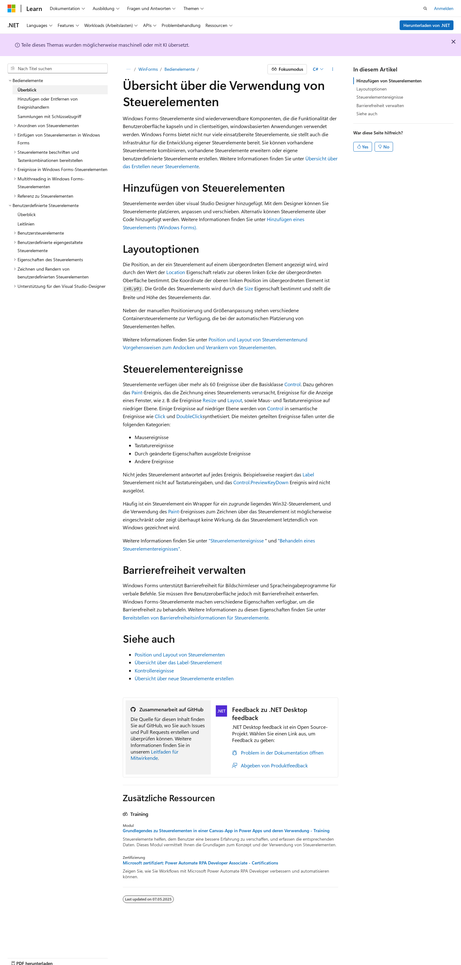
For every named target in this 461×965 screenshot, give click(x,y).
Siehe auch (366, 114)
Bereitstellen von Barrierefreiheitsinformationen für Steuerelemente (195, 617)
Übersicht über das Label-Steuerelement (178, 662)
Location (175, 272)
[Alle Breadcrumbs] (128, 69)
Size (248, 288)
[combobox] (58, 69)
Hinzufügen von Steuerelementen (389, 81)
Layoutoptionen (371, 89)
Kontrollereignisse (154, 670)
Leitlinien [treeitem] (26, 224)
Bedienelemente (179, 69)
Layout (234, 400)
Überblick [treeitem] (27, 90)
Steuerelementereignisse (379, 97)
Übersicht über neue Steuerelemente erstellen (184, 678)
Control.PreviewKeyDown (260, 482)
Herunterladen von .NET (426, 25)
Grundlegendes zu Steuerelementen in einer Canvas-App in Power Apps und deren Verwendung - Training (226, 830)
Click (160, 416)
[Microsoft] (12, 8)
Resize (209, 400)
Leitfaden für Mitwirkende (155, 754)
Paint (137, 392)
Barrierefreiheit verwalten (380, 105)
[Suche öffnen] (425, 8)
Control (292, 384)
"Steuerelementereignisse (236, 540)
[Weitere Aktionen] (332, 69)
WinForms (148, 69)
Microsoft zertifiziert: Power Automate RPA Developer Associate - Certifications (200, 863)
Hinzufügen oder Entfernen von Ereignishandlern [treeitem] (48, 103)
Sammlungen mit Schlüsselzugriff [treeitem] (49, 116)
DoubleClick (189, 416)
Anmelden (443, 8)
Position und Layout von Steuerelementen (254, 339)
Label (308, 474)
